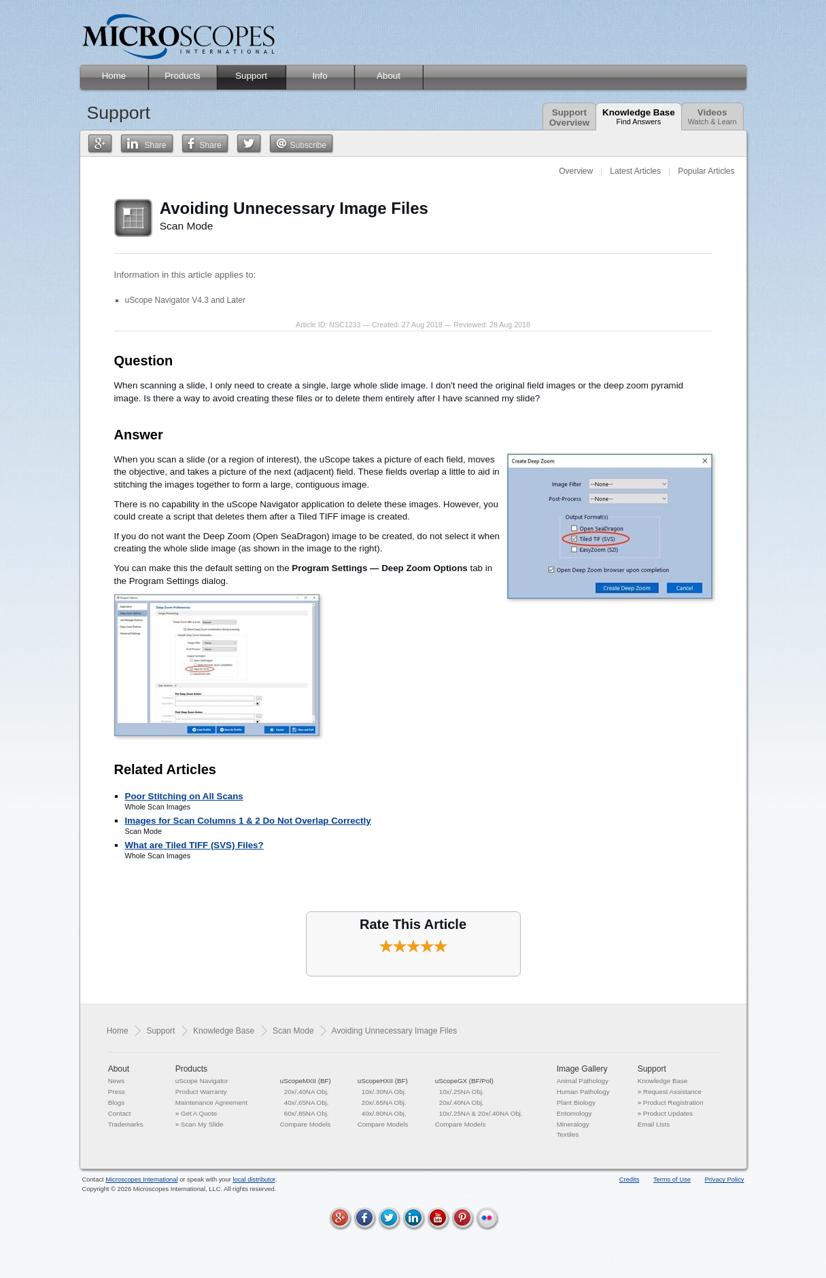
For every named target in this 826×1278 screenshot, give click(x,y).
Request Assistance (672, 1091)
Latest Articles (635, 171)
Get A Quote (199, 1113)
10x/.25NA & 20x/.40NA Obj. (481, 1113)
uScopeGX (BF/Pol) (464, 1080)
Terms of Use (672, 1179)
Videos (712, 116)
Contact (119, 1113)
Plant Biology (576, 1102)
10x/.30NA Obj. (384, 1091)
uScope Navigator (201, 1080)
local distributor (254, 1179)
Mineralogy (573, 1124)
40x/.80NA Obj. (384, 1113)
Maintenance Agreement (211, 1102)
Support (160, 1031)
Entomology (574, 1113)
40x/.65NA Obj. (306, 1102)
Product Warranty (201, 1091)
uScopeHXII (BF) (383, 1080)
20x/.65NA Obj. (384, 1102)
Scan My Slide (202, 1124)
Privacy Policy (724, 1179)
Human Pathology (583, 1091)
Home (117, 1031)
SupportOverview (569, 117)
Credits (629, 1179)
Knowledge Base (638, 116)
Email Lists (654, 1124)
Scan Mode (293, 1031)
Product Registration (673, 1102)
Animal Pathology (582, 1080)
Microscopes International (141, 1179)
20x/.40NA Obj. (306, 1091)
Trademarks (125, 1124)
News (116, 1080)
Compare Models (305, 1124)
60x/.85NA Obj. (306, 1113)
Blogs (116, 1102)
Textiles (568, 1134)
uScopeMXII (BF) (305, 1080)
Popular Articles (706, 171)
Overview (576, 171)
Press (116, 1091)
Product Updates (668, 1113)
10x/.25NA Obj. (461, 1091)
